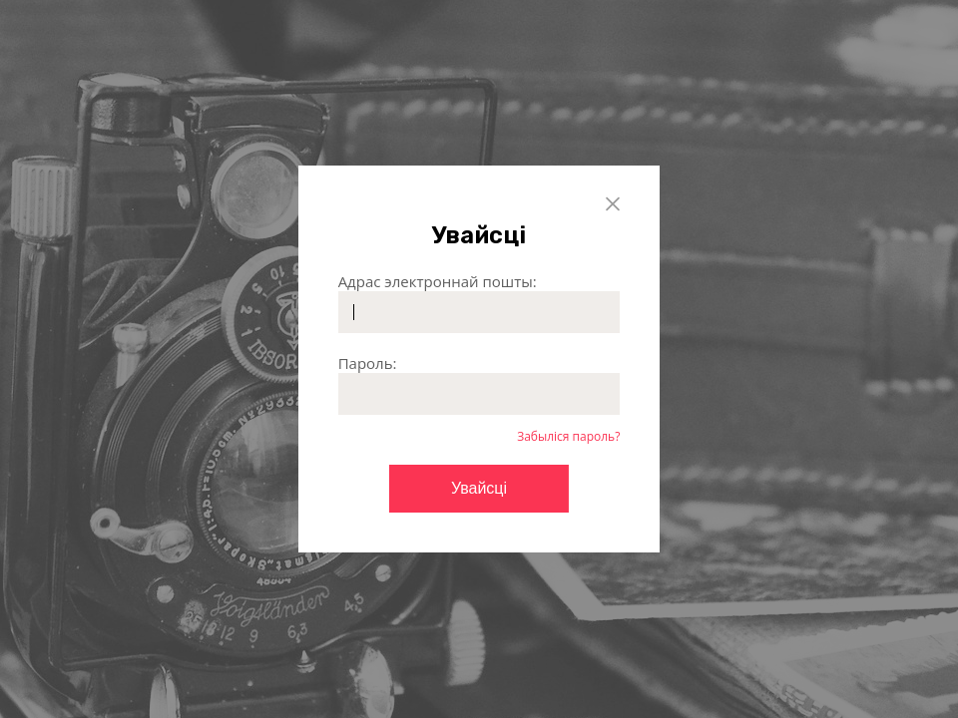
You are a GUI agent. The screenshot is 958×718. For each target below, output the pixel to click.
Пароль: (367, 363)
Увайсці (479, 488)
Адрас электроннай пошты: (437, 281)
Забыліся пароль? (568, 436)
